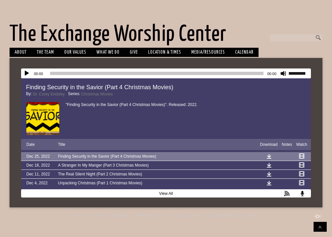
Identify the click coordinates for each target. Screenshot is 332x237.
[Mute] (283, 73)
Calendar (244, 52)
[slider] (157, 73)
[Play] (26, 73)
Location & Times (164, 52)
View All (166, 193)
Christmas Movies (97, 94)
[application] (166, 73)
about (20, 52)
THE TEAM (45, 52)
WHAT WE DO (108, 52)
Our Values (75, 52)
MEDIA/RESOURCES (208, 52)
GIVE (134, 52)
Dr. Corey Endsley (49, 94)
